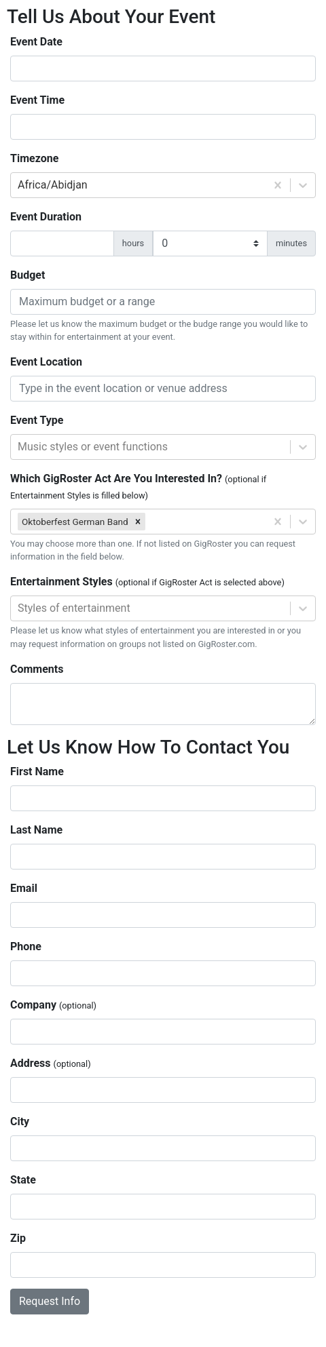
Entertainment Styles (147, 581)
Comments (36, 669)
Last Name (36, 829)
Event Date (36, 41)
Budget (27, 275)
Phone (25, 946)
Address (50, 1063)
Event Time (37, 100)
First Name (37, 771)
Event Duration (46, 216)
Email (23, 888)
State (23, 1179)
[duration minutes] (210, 243)
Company (53, 1004)
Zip (18, 1238)
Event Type (36, 420)
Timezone (34, 158)
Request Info (49, 1301)
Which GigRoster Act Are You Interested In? (138, 486)
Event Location (46, 361)
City (19, 1121)
